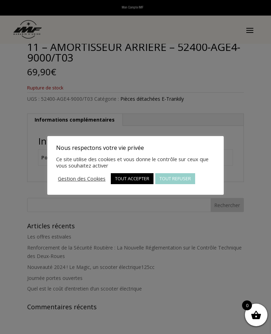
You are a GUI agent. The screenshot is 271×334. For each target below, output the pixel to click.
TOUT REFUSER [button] (175, 178)
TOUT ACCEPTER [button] (132, 178)
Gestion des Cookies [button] (82, 178)
